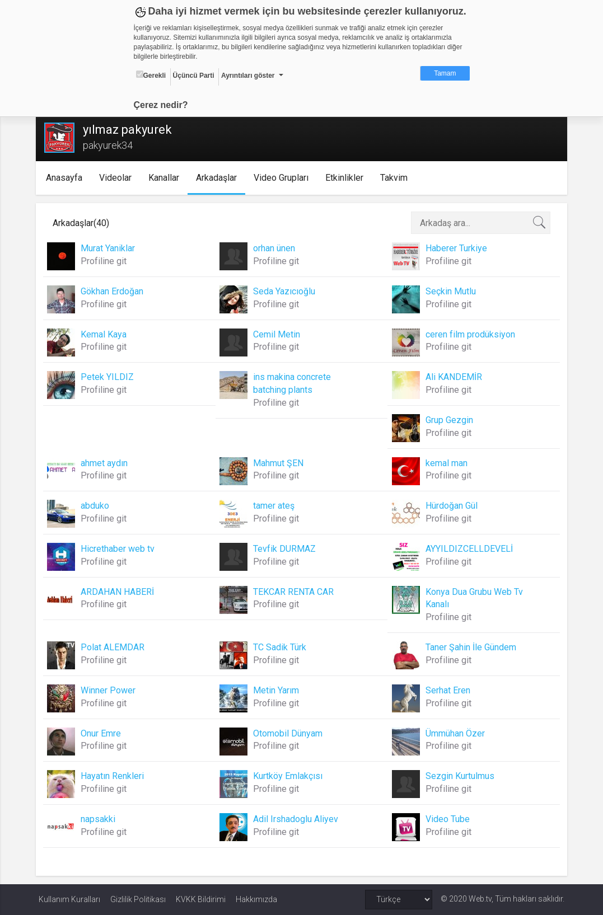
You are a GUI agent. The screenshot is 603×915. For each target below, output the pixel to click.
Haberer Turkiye (455, 248)
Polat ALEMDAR (115, 647)
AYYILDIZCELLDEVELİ (468, 548)
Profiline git (106, 261)
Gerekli (151, 75)
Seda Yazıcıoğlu (285, 291)
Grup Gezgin (448, 420)
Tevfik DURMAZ (285, 548)
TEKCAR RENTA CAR (294, 591)
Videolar (117, 177)
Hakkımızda (256, 899)
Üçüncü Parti (193, 75)
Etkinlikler (347, 177)
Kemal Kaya (106, 334)
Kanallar (166, 177)
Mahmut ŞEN (279, 463)
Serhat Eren (446, 690)
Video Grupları (283, 177)
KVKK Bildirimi (201, 899)
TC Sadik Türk (280, 647)
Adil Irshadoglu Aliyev (296, 819)
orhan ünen (275, 248)
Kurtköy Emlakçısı (288, 776)
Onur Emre (103, 733)
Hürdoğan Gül (450, 505)
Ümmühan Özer (454, 733)
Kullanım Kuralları (69, 899)
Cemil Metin (277, 334)
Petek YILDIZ (110, 377)
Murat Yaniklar (110, 248)
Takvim (396, 177)
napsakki (100, 819)
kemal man (445, 463)
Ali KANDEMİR (452, 377)
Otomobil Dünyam (288, 733)
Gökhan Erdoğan (114, 291)
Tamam (445, 73)
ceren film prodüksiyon (469, 334)
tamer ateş (274, 505)
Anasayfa (66, 177)
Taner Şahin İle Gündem (469, 647)
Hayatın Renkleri (115, 776)
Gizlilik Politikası (138, 899)
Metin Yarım (277, 690)
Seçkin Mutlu (449, 291)
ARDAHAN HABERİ (120, 591)
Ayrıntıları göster (248, 75)
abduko (97, 505)
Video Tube (446, 819)
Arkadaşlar (218, 177)
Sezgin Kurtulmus (458, 776)
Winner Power (110, 690)
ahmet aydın (106, 463)
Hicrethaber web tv (120, 548)
